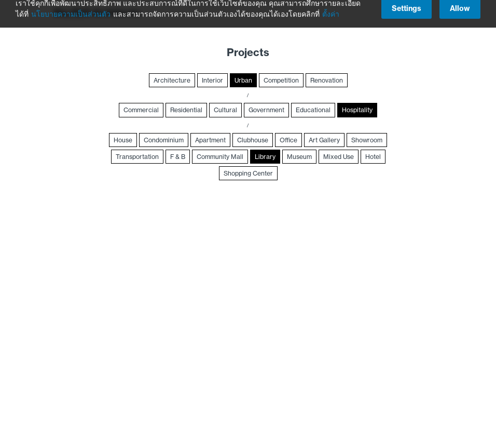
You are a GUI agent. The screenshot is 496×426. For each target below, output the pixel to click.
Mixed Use (338, 157)
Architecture (172, 80)
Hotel (373, 157)
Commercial (141, 110)
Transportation (137, 157)
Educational (313, 110)
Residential (186, 110)
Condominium (164, 140)
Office (288, 140)
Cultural (225, 110)
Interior (212, 80)
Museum (299, 157)
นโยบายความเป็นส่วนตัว (71, 8)
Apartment (210, 140)
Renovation (326, 80)
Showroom (366, 140)
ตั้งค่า (330, 8)
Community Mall (220, 157)
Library (265, 157)
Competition (281, 80)
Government (266, 110)
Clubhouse (252, 140)
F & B (177, 157)
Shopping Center (248, 173)
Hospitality (357, 110)
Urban (243, 80)
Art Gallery (324, 140)
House (123, 140)
